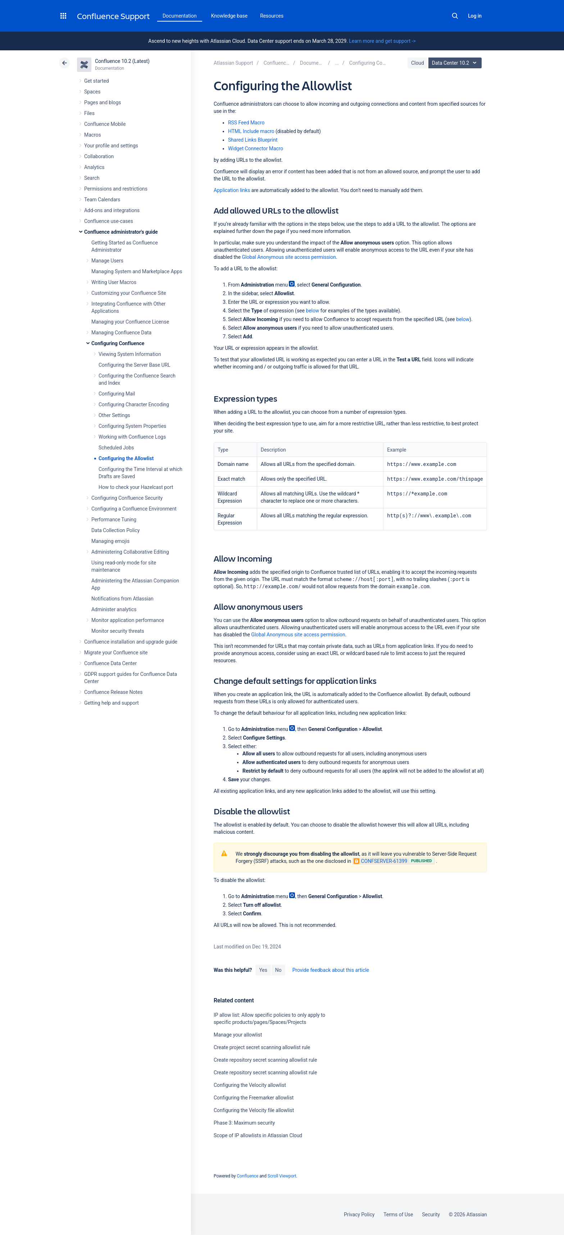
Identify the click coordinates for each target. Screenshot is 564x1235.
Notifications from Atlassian (122, 599)
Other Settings (114, 415)
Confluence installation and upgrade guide (130, 642)
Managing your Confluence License (130, 322)
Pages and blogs (102, 102)
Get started (96, 81)
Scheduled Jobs (116, 447)
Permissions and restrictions (115, 189)
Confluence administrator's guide (121, 232)
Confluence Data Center (110, 663)
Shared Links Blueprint (253, 140)
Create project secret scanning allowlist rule (262, 1047)
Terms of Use (398, 1214)
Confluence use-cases (108, 221)
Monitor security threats (117, 631)
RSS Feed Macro (246, 122)
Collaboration (99, 156)
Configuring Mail (117, 394)
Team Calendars (102, 199)
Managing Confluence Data (121, 332)
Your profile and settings (111, 145)
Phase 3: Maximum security (244, 1123)
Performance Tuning (113, 519)
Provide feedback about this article (330, 970)
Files (89, 113)
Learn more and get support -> (382, 41)
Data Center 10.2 (456, 63)
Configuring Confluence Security (127, 498)
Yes (263, 970)
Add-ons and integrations (112, 210)
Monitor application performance (127, 620)
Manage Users (107, 261)
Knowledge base (229, 16)
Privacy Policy (359, 1214)
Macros (92, 135)
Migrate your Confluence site (115, 652)
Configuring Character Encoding (134, 404)
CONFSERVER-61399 (381, 861)
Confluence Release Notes (113, 692)
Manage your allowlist (238, 1035)
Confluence (247, 1176)
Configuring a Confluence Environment (134, 509)
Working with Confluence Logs (132, 437)
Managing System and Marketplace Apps (136, 271)
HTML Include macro (251, 131)
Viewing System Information (130, 354)
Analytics (94, 167)
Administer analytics (113, 609)
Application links (232, 190)
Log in (475, 16)
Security (431, 1214)
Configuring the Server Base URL (134, 365)
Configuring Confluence (117, 343)
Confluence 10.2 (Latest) (122, 61)
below (312, 311)
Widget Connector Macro (255, 148)
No (278, 970)
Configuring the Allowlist (126, 458)
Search (455, 16)
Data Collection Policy (115, 530)
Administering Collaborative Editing (130, 552)
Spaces (92, 92)
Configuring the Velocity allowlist (250, 1085)
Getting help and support (111, 703)
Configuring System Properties (132, 426)
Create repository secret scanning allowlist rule (265, 1060)
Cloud (417, 63)
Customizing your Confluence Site (128, 293)
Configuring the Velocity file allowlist (254, 1110)
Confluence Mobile (105, 124)
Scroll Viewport (282, 1176)
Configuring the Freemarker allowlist (254, 1098)
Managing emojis (110, 541)
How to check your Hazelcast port (136, 487)
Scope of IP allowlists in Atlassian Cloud (258, 1135)
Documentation (180, 16)
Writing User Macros (113, 282)
